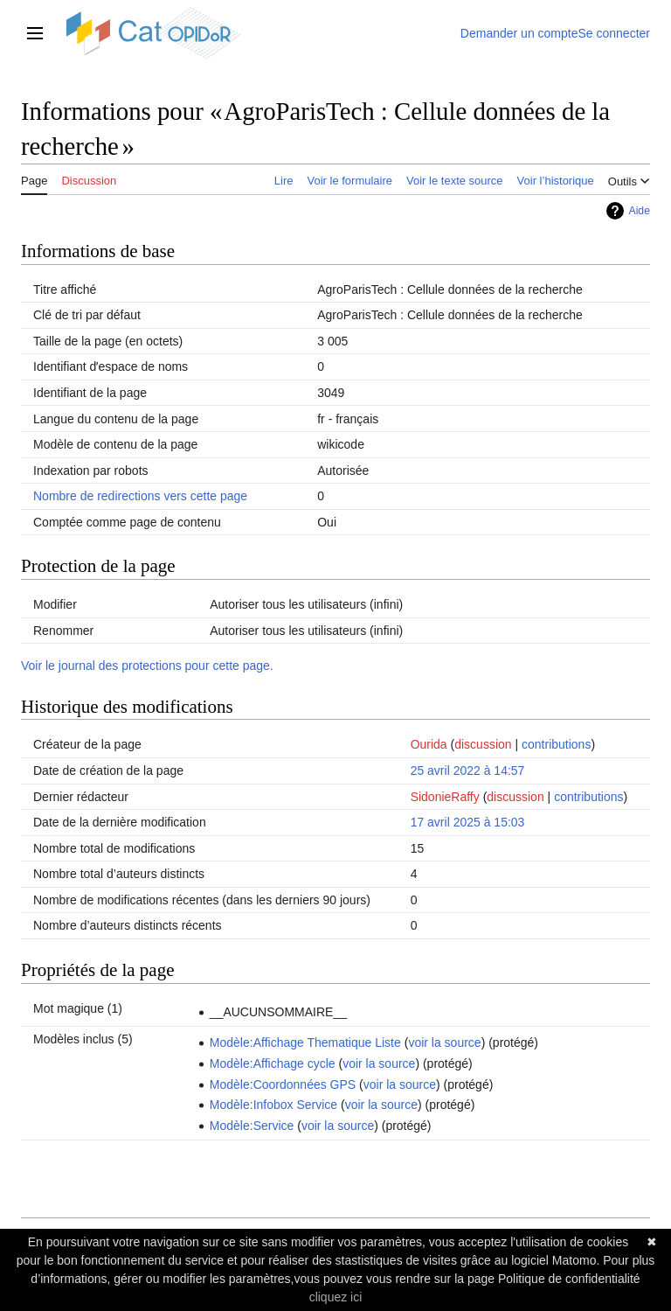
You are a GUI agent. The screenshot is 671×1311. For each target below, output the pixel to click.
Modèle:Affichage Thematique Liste (305, 1042)
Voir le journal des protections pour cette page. (147, 666)
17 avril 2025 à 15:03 (468, 822)
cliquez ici (336, 1297)
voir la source (444, 1042)
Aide (639, 211)
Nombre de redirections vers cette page (140, 496)
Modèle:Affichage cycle (273, 1063)
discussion (482, 744)
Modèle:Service (252, 1126)
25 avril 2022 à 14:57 (468, 771)
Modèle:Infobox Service (273, 1105)
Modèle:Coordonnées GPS (283, 1084)
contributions (556, 744)
